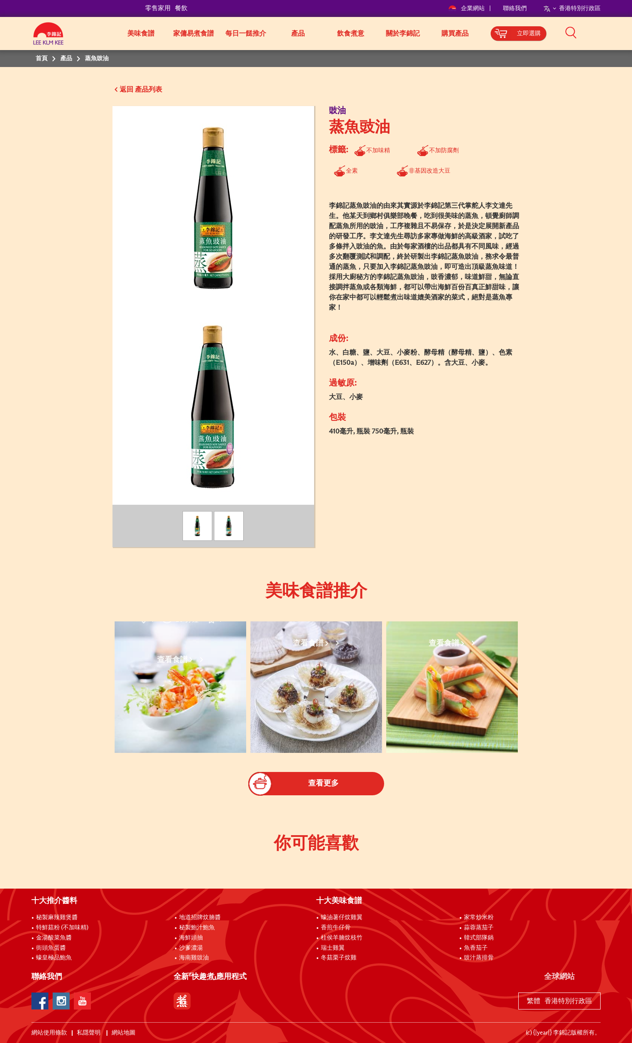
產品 (298, 33)
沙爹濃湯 (191, 948)
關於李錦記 (403, 33)
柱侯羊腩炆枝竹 (341, 938)
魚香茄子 (476, 948)
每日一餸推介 (245, 33)
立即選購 (529, 33)
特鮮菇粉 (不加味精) (62, 928)
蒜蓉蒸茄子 (479, 928)
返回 (126, 89)
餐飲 (181, 8)
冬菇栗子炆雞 (339, 958)
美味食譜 (140, 33)
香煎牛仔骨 (336, 928)
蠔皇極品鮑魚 (54, 958)
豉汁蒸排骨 (479, 958)
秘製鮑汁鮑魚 (197, 928)
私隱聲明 (89, 1033)
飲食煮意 (350, 33)
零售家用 (158, 8)
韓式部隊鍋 (479, 938)
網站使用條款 (49, 1033)
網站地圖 (124, 1033)
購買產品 (455, 33)
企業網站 (467, 8)
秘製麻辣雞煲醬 (57, 917)
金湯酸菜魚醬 (54, 938)
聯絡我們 (515, 8)
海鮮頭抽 (191, 938)
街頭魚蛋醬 (51, 948)
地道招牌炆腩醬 (200, 917)
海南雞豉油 (194, 958)
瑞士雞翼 (333, 948)
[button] (603, 32)
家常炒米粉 (479, 917)
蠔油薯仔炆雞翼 (341, 917)
